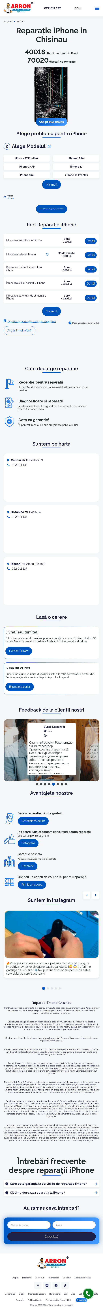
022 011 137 (52, 8)
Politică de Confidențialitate (59, 1300)
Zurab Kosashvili (54, 726)
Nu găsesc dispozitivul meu (52, 209)
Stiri (65, 1294)
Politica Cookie (35, 1300)
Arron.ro (81, 1300)
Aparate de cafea (82, 1277)
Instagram (28, 843)
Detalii (91, 241)
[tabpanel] (51, 749)
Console (67, 1277)
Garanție (20, 1300)
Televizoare (53, 1277)
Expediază (52, 1236)
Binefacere (54, 1294)
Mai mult (51, 184)
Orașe (22, 1294)
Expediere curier (19, 686)
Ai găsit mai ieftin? (19, 330)
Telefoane (26, 1277)
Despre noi (10, 1294)
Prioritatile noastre (37, 1294)
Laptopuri (39, 1277)
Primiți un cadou (31, 884)
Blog (73, 1294)
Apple (15, 1277)
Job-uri (82, 1294)
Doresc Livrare (18, 651)
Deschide (27, 866)
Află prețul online (51, 122)
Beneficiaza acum (33, 821)
